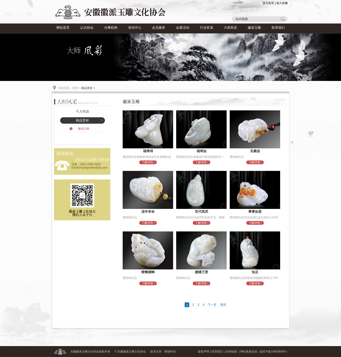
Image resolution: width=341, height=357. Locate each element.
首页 (75, 88)
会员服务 (158, 27)
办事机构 (110, 27)
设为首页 (268, 3)
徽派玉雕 (254, 27)
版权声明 (203, 351)
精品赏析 (82, 120)
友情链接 (231, 351)
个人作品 (82, 111)
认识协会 (87, 27)
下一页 (212, 304)
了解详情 (147, 162)
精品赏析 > (88, 88)
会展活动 (182, 27)
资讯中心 (134, 27)
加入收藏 (282, 3)
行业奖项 (206, 27)
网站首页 (63, 27)
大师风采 (230, 27)
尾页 (223, 304)
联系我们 (278, 27)
